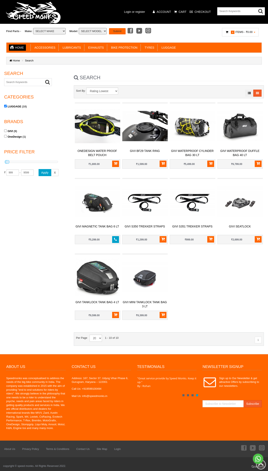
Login (117, 449)
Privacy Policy (30, 449)
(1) (15, 136)
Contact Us (83, 449)
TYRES (148, 47)
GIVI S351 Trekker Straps (192, 226)
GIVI (10, 131)
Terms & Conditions (57, 449)
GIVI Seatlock (240, 226)
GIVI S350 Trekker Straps (145, 226)
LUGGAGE (168, 47)
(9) (10, 131)
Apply (45, 172)
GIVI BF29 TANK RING (145, 151)
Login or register (134, 11)
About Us (9, 449)
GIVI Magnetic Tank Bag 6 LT (97, 226)
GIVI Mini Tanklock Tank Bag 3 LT (145, 304)
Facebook (130, 31)
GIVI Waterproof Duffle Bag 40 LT (240, 153)
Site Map (102, 449)
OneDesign (15, 136)
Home (19, 47)
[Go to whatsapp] (258, 459)
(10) (15, 106)
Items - (240, 32)
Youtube (139, 31)
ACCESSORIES (44, 47)
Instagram (148, 31)
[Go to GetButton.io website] (258, 466)
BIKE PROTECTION (123, 47)
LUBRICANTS (71, 47)
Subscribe (252, 403)
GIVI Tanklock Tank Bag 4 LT (97, 302)
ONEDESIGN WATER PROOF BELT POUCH (97, 153)
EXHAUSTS (95, 47)
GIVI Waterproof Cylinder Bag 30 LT (192, 153)
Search (29, 60)
